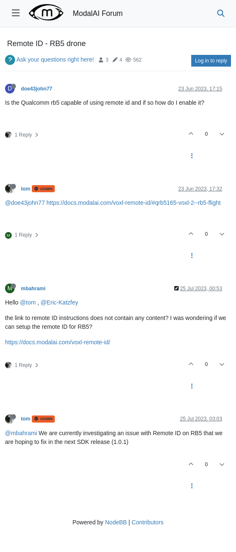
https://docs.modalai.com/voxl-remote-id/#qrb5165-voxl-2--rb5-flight (133, 202)
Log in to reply (211, 61)
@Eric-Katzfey (59, 302)
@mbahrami (21, 433)
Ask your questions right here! (55, 59)
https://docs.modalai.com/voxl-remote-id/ (57, 342)
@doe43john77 (25, 202)
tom (25, 189)
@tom (28, 302)
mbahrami (33, 288)
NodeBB (116, 522)
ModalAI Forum (98, 13)
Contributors (148, 522)
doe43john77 (36, 89)
